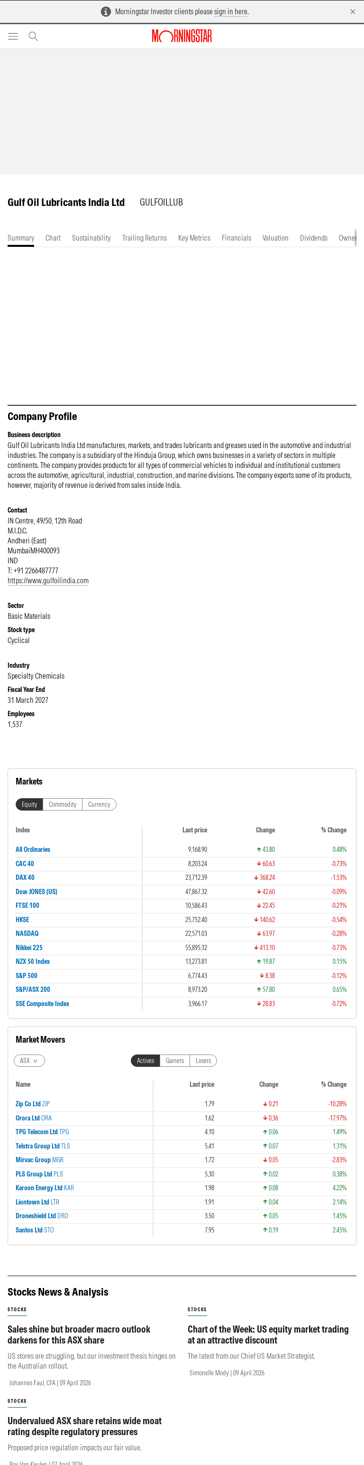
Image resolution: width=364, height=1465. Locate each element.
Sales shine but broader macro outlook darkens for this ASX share (79, 1334)
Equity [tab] (29, 804)
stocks (17, 1309)
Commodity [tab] (62, 804)
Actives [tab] (145, 1060)
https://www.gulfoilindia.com (48, 580)
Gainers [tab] (175, 1060)
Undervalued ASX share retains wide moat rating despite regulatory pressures (85, 1426)
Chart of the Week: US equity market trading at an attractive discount (268, 1334)
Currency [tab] (99, 804)
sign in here (230, 11)
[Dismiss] (352, 11)
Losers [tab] (203, 1060)
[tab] (21, 238)
